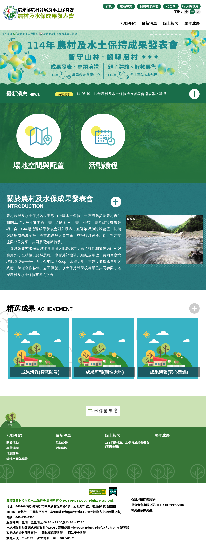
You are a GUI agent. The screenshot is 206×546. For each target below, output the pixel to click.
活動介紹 (128, 23)
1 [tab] (128, 219)
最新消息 (149, 23)
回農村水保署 (149, 6)
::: (100, 6)
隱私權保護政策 (52, 533)
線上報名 (170, 23)
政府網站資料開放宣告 (21, 533)
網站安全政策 (77, 533)
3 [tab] (134, 219)
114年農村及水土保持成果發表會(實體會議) (127, 444)
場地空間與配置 (17, 459)
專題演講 (12, 448)
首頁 (109, 6)
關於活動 (12, 442)
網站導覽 (126, 6)
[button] (191, 6)
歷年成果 (192, 23)
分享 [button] (173, 6)
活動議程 (12, 453)
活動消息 (62, 448)
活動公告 (62, 442)
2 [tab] (131, 219)
